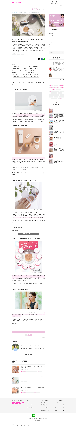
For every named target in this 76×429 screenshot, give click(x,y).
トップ (17, 5)
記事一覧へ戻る (28, 354)
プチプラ (59, 93)
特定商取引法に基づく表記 (45, 410)
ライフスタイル (54, 98)
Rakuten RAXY (16, 2)
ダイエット (61, 96)
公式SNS (48, 5)
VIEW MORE (62, 79)
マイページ (28, 405)
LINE (55, 407)
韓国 (53, 89)
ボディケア (51, 40)
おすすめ (56, 85)
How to (22, 381)
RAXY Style (27, 5)
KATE (38, 392)
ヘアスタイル (54, 93)
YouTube (56, 410)
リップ (62, 91)
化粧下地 (35, 392)
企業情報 (30, 418)
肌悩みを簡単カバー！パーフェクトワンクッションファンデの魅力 (25, 68)
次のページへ (28, 332)
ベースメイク (16, 53)
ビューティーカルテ (30, 407)
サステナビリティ (26, 425)
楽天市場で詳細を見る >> (28, 233)
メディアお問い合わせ (44, 404)
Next (43, 337)
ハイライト (39, 371)
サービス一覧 (13, 425)
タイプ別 (60, 98)
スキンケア (51, 33)
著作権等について (41, 418)
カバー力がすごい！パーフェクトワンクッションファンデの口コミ (25, 74)
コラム (50, 46)
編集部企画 (61, 85)
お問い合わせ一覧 (19, 425)
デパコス (51, 96)
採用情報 (46, 418)
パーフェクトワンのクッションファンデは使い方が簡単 (23, 72)
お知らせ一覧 (43, 402)
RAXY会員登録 (57, 402)
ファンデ (18, 54)
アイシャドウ (31, 371)
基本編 (62, 87)
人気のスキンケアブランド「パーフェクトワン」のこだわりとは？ (25, 66)
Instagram (56, 405)
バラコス (22, 54)
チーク (36, 371)
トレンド (57, 91)
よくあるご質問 (59, 5)
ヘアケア (50, 42)
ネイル (50, 44)
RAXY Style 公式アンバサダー (24, 371)
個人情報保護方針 (34, 418)
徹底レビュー (13, 54)
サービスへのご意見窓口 (44, 407)
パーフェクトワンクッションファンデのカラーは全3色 (23, 70)
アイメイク (51, 37)
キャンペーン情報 (38, 5)
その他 (50, 48)
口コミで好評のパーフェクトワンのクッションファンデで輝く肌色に (26, 76)
